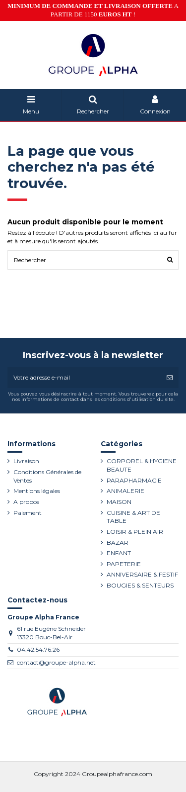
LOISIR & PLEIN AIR (135, 531)
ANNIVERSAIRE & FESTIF (142, 574)
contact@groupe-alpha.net (56, 662)
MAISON (119, 501)
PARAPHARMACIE (134, 480)
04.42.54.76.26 (38, 649)
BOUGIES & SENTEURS (140, 585)
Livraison (26, 461)
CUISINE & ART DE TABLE (133, 517)
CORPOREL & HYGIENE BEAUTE (142, 465)
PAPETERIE (124, 564)
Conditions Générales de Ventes (47, 476)
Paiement (27, 512)
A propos (26, 501)
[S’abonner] (170, 377)
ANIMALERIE (125, 491)
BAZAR (117, 542)
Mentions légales (36, 491)
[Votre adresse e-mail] (84, 377)
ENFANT (119, 553)
